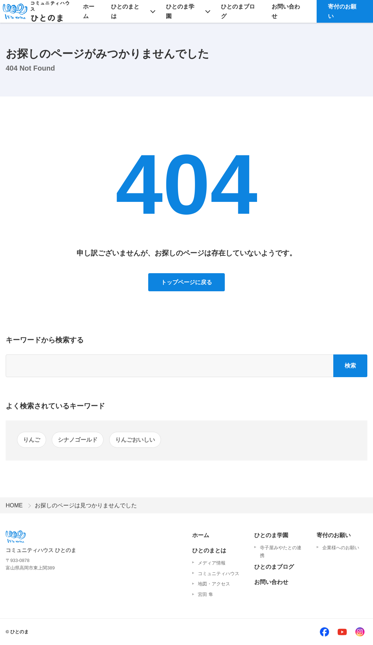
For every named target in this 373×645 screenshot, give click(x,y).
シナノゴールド (78, 440)
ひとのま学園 (180, 11)
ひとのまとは (125, 11)
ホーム (88, 11)
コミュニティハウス (218, 573)
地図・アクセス (214, 583)
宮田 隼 (205, 594)
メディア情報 (212, 563)
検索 (350, 366)
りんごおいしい (135, 440)
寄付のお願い (342, 11)
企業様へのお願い (340, 547)
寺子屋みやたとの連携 (280, 551)
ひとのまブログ (238, 11)
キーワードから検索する (45, 340)
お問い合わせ (286, 11)
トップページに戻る (186, 282)
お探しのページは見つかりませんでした (86, 505)
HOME (14, 505)
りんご (31, 440)
